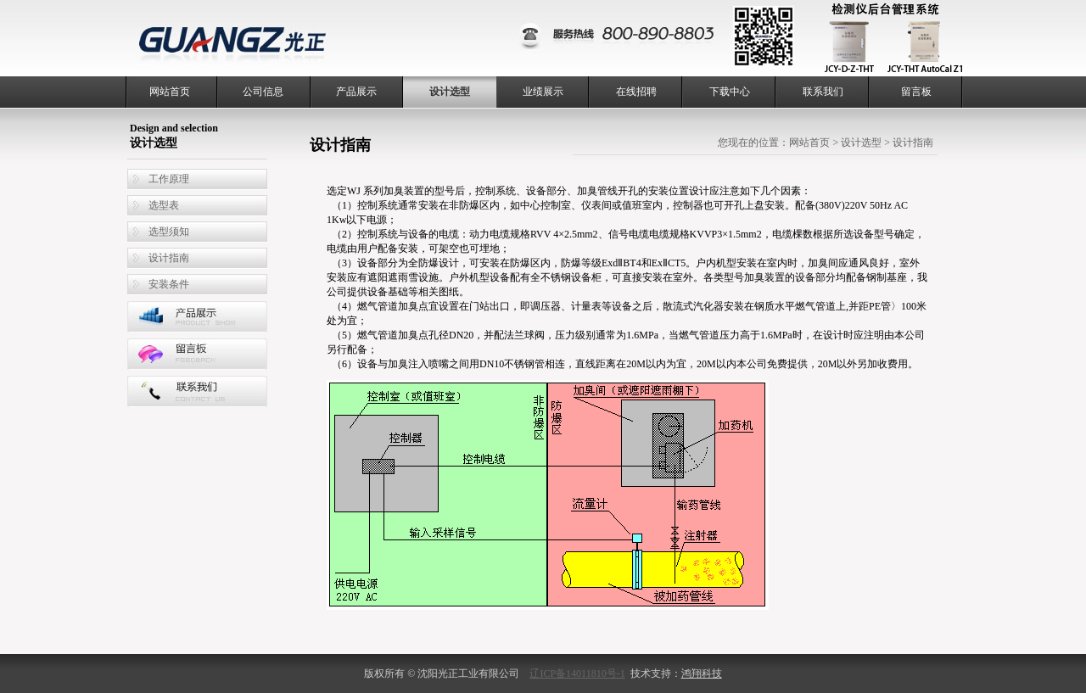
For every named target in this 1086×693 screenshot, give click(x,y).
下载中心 (729, 92)
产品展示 (356, 92)
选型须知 (168, 232)
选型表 (163, 205)
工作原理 (168, 179)
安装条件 (168, 284)
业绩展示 (543, 92)
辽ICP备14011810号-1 (576, 673)
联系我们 (823, 92)
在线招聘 (636, 92)
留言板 (916, 92)
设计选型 (449, 92)
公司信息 (263, 92)
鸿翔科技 (701, 673)
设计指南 (168, 258)
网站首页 (169, 92)
